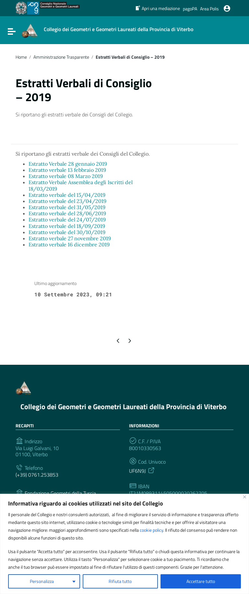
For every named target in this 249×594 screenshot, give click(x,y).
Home (21, 57)
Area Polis (209, 8)
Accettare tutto (200, 581)
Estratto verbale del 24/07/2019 (67, 219)
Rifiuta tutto (120, 581)
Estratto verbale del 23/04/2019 (67, 201)
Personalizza (42, 581)
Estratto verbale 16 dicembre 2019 (69, 244)
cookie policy (151, 530)
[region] (124, 544)
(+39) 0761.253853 (37, 475)
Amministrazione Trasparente (61, 57)
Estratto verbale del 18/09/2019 (67, 226)
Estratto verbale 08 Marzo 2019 (66, 176)
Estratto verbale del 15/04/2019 (67, 195)
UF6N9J (142, 470)
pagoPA (190, 8)
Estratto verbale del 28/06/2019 (67, 213)
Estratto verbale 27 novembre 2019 (70, 238)
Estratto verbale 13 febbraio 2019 (67, 170)
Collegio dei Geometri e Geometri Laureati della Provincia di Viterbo (123, 406)
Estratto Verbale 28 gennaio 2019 (68, 163)
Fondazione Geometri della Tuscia (60, 493)
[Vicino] (244, 496)
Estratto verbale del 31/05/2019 (67, 207)
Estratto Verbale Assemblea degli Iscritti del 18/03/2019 (81, 185)
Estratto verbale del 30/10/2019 (67, 232)
